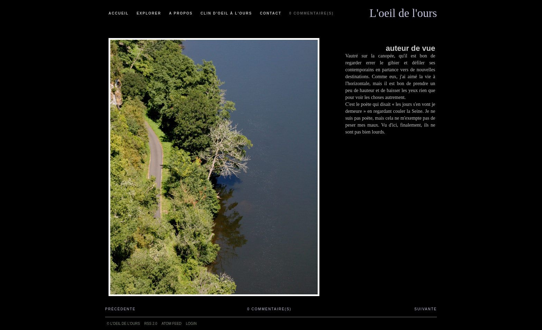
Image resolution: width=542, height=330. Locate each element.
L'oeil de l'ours (403, 11)
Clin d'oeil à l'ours (226, 13)
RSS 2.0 (150, 324)
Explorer (149, 13)
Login (191, 324)
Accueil (119, 13)
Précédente (120, 309)
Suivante (425, 309)
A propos (181, 13)
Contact (270, 13)
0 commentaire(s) (311, 13)
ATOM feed (171, 324)
